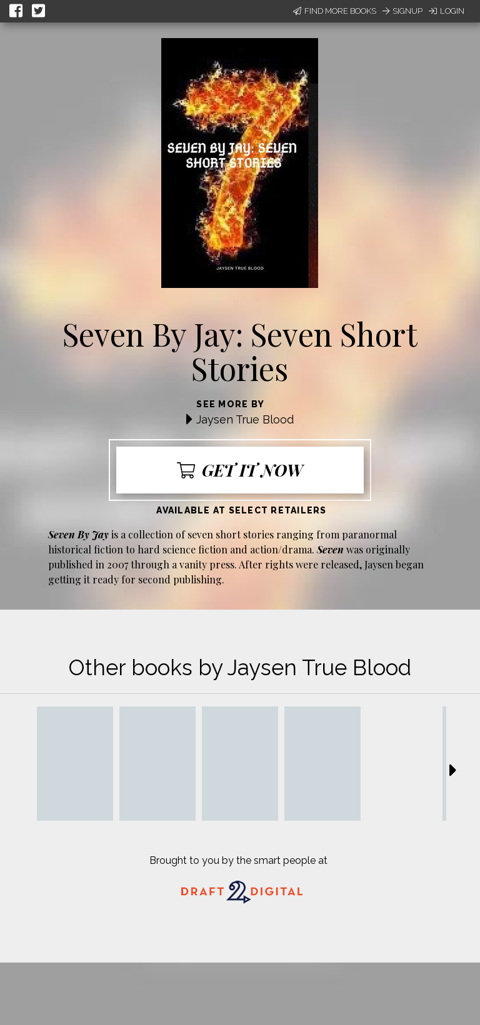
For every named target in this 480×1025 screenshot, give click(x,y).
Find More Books (334, 11)
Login (446, 11)
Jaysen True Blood (245, 419)
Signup (402, 11)
